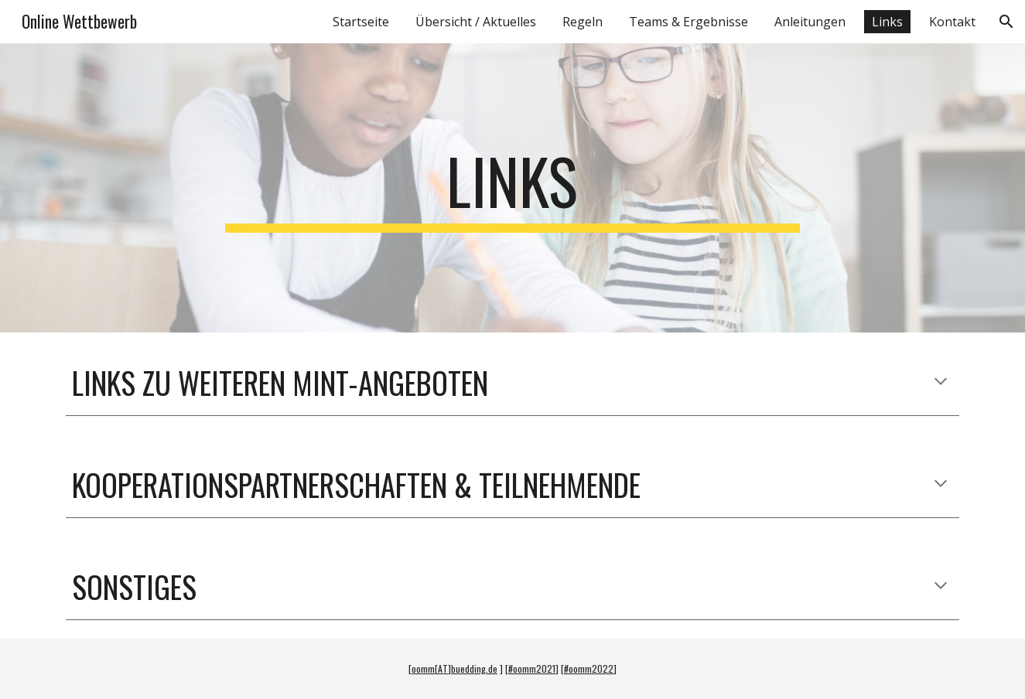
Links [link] (887, 21)
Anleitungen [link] (810, 21)
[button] (1006, 21)
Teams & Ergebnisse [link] (688, 21)
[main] (513, 188)
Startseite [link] (361, 21)
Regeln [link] (582, 21)
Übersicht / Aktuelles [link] (475, 21)
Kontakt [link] (952, 21)
